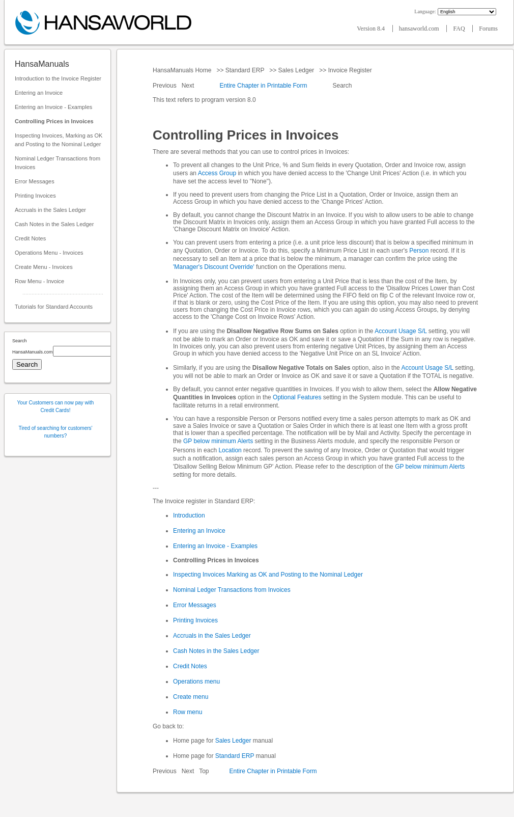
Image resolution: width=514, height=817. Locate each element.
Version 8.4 (371, 28)
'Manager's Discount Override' (213, 266)
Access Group (217, 173)
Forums (488, 28)
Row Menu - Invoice (39, 281)
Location (229, 450)
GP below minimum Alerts (218, 441)
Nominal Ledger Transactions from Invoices (57, 162)
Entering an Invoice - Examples (53, 107)
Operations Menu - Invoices (49, 253)
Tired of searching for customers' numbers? (56, 432)
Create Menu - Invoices (44, 267)
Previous (165, 85)
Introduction (189, 515)
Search (342, 85)
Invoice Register (350, 70)
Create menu (190, 696)
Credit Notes (30, 238)
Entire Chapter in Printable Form (263, 85)
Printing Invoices (35, 196)
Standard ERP (244, 70)
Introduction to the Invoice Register (58, 78)
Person (419, 250)
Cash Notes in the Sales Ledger (54, 224)
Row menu (187, 712)
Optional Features (297, 397)
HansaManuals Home (183, 70)
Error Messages (34, 181)
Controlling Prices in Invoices (54, 121)
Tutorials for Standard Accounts (54, 307)
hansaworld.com (420, 28)
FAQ (459, 28)
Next (189, 85)
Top (204, 771)
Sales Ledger (296, 70)
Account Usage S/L (400, 331)
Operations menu (196, 681)
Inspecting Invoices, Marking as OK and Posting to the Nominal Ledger (58, 139)
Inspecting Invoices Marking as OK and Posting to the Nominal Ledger (268, 574)
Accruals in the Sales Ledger (50, 210)
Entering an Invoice (39, 93)
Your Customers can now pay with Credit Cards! (55, 406)
